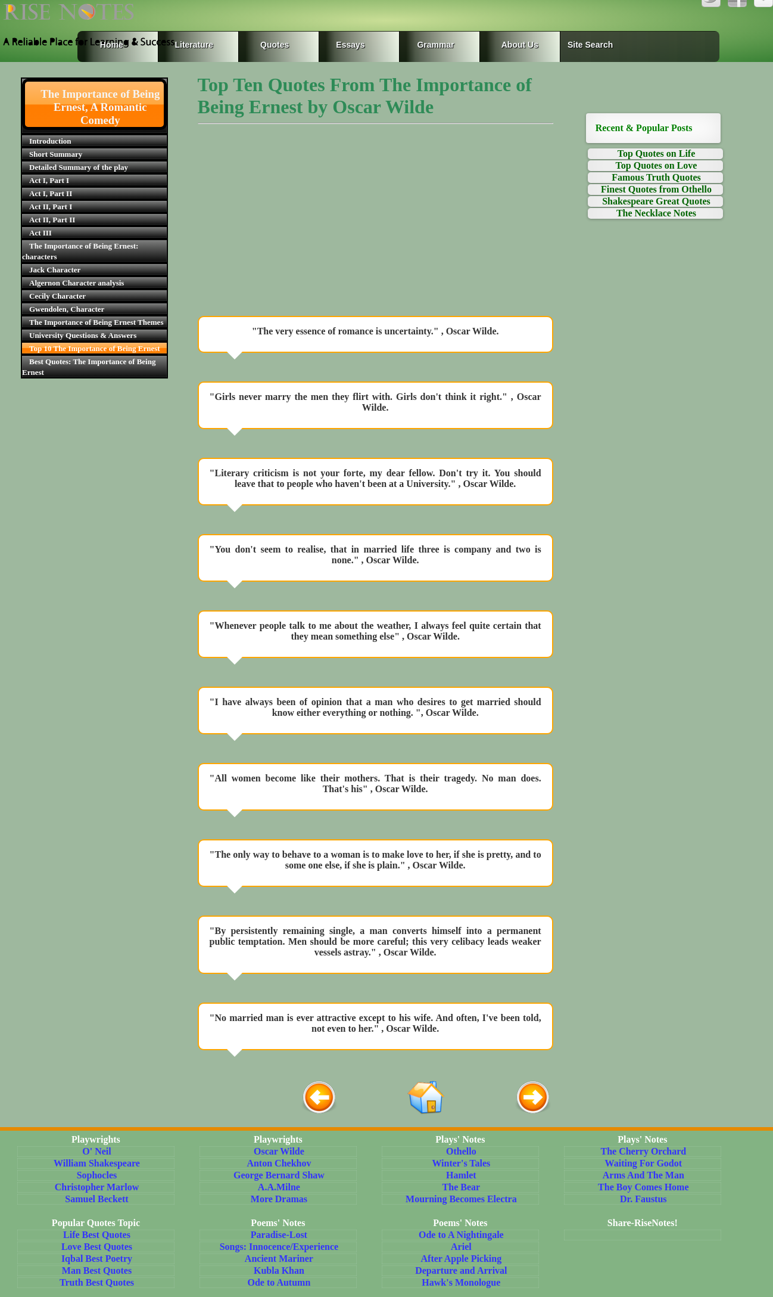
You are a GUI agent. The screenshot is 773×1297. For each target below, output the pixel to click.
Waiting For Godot (643, 1163)
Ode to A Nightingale (461, 1235)
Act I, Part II (50, 193)
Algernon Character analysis (76, 282)
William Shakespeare (97, 1163)
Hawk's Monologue (461, 1282)
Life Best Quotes (96, 1235)
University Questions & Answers (82, 335)
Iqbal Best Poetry (96, 1258)
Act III (40, 232)
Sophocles (97, 1175)
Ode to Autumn (279, 1282)
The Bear (461, 1187)
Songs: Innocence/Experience (279, 1247)
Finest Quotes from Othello (656, 189)
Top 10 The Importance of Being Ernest (94, 348)
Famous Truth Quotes (656, 177)
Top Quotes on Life (657, 153)
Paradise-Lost (279, 1235)
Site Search (590, 44)
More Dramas (279, 1199)
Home (111, 44)
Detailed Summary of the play (78, 167)
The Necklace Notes (656, 213)
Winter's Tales (461, 1163)
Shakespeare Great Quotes (656, 201)
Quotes (274, 44)
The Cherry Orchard (643, 1151)
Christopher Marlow (97, 1187)
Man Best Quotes (97, 1270)
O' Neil (96, 1151)
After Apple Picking (461, 1258)
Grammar (424, 44)
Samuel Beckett (96, 1199)
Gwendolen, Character (66, 309)
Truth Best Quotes (97, 1282)
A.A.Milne (279, 1187)
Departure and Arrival (461, 1270)
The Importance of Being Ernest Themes (96, 322)
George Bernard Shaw (279, 1175)
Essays (350, 44)
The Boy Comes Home (643, 1187)
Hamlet (461, 1175)
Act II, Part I (50, 206)
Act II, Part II (52, 219)
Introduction (50, 140)
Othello (461, 1151)
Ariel (461, 1247)
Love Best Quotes (96, 1247)
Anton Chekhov (279, 1163)
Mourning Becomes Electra (461, 1199)
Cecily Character (57, 295)
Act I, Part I (49, 180)
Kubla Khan (279, 1270)
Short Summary (55, 154)
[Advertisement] (375, 222)
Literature (191, 44)
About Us (519, 44)
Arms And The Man (643, 1175)
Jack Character (54, 269)
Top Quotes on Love (656, 165)
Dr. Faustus (643, 1199)
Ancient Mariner (279, 1258)
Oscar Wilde (279, 1151)
